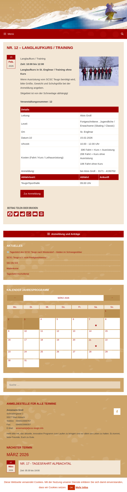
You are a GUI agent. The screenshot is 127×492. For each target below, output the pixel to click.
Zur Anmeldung (32, 193)
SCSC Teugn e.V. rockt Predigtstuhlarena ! (27, 257)
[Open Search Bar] (122, 34)
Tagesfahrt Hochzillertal (18, 274)
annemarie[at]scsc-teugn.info (29, 428)
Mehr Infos (82, 487)
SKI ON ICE (12, 263)
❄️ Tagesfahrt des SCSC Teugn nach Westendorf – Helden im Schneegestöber (44, 252)
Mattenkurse (13, 268)
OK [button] (71, 487)
